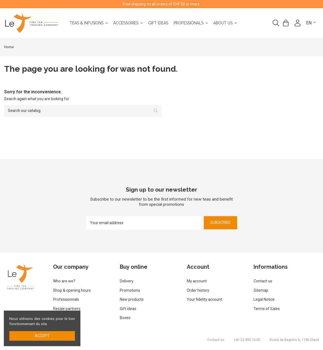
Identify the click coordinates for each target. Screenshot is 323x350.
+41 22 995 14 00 (247, 340)
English (314, 23)
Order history (198, 290)
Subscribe (220, 222)
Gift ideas (128, 308)
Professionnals (66, 299)
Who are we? (64, 281)
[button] (237, 22)
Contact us (263, 281)
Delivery (126, 281)
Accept (42, 336)
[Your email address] (143, 223)
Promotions (130, 290)
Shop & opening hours (72, 290)
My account (197, 281)
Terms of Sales (267, 308)
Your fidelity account (204, 299)
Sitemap (261, 290)
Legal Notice (264, 299)
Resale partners (66, 308)
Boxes (125, 318)
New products (132, 299)
